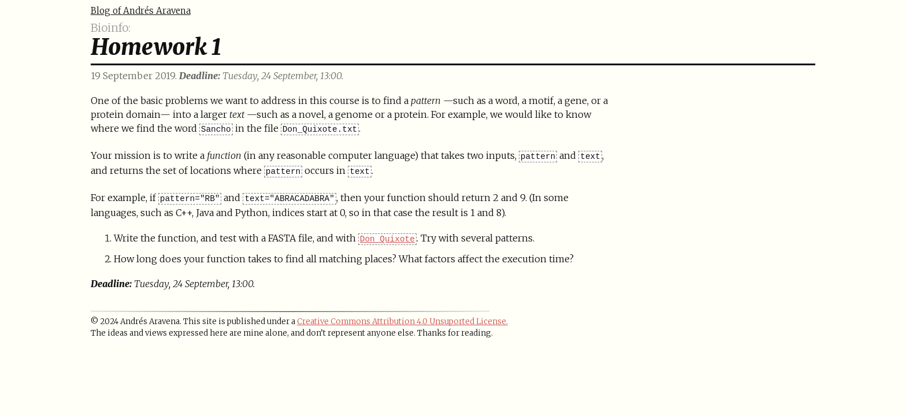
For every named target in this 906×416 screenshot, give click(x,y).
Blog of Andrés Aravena (141, 10)
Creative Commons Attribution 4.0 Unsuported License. (402, 321)
